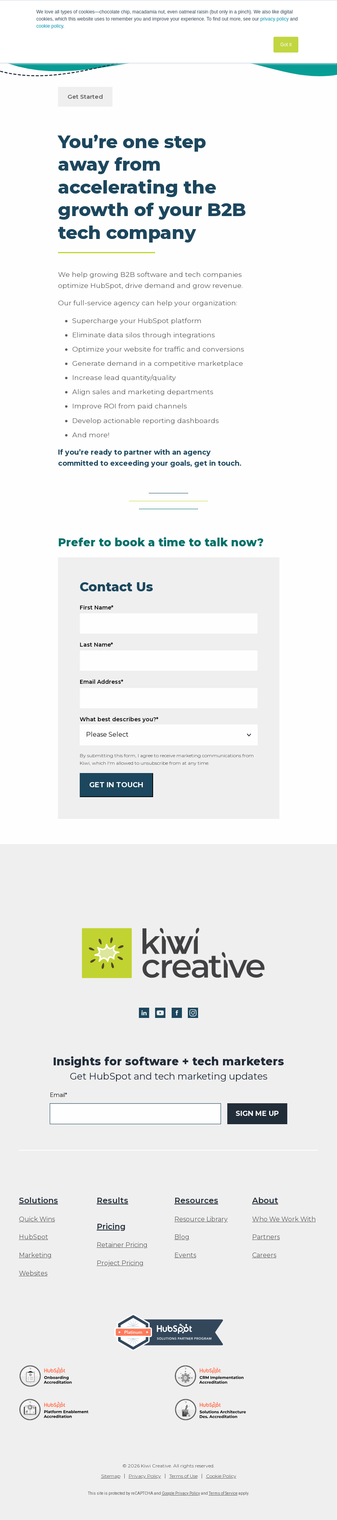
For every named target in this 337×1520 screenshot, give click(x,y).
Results (112, 1200)
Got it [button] (286, 44)
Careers (264, 1255)
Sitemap (110, 1476)
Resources (196, 1200)
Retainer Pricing (122, 1245)
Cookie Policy (221, 1476)
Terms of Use (183, 1476)
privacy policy (274, 19)
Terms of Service (223, 1493)
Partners (266, 1237)
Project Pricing (120, 1263)
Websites (33, 1273)
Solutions (38, 1200)
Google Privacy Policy (181, 1493)
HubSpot (33, 1237)
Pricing (111, 1226)
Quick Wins (37, 1219)
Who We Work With (284, 1219)
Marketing (35, 1255)
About (265, 1200)
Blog (181, 1237)
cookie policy (49, 26)
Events (185, 1255)
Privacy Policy (145, 1476)
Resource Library (201, 1219)
